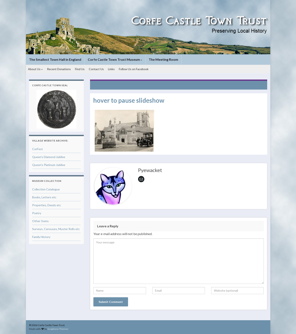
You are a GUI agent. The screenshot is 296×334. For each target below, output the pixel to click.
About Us (35, 69)
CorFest (37, 149)
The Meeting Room (163, 59)
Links (111, 69)
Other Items (40, 221)
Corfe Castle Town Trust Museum (115, 59)
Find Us (80, 69)
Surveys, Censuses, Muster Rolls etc (56, 229)
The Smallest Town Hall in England (55, 59)
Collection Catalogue (46, 189)
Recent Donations (59, 69)
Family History (41, 237)
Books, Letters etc (44, 197)
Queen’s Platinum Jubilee (48, 165)
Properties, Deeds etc (46, 205)
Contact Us (96, 69)
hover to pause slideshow (114, 84)
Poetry (36, 213)
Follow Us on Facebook (134, 69)
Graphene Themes (58, 328)
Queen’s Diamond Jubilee (48, 157)
